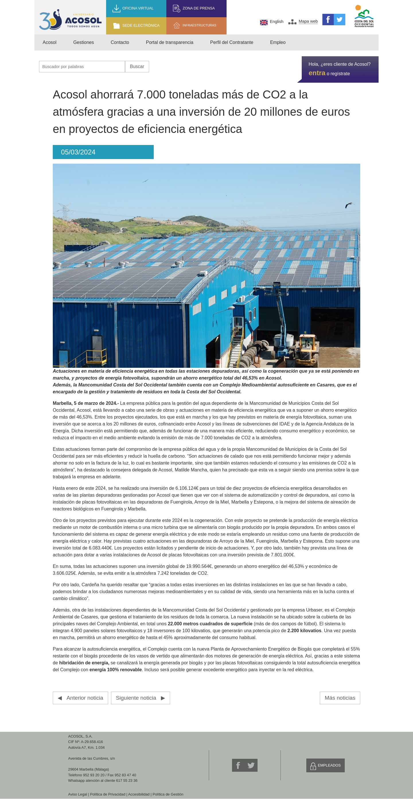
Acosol (50, 42)
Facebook (328, 19)
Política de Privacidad (107, 794)
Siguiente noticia (136, 698)
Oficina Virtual (138, 8)
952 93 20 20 (94, 775)
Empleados (329, 765)
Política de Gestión (168, 794)
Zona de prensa (199, 8)
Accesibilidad (139, 794)
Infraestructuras (199, 25)
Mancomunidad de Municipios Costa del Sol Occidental (364, 16)
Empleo (278, 42)
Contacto (120, 42)
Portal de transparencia (169, 42)
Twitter (339, 19)
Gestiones (83, 42)
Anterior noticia (85, 698)
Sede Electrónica (140, 25)
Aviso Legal (77, 794)
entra (317, 73)
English (276, 21)
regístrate (340, 73)
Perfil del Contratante (231, 42)
